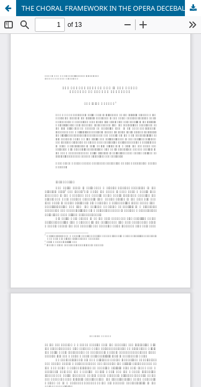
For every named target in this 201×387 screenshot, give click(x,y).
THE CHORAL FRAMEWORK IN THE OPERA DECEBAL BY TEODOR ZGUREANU (111, 8)
